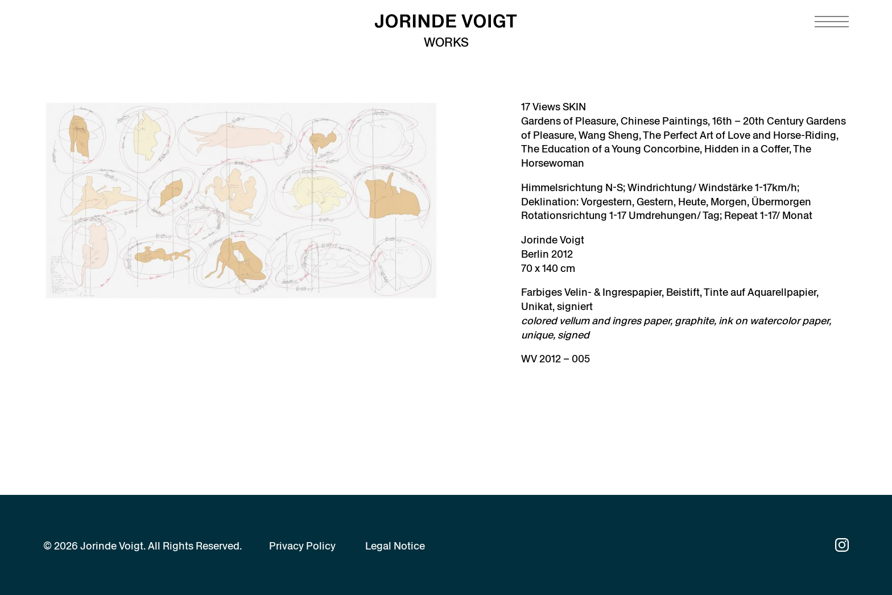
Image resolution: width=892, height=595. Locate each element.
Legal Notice (395, 546)
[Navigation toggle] (831, 21)
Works (446, 42)
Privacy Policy (302, 546)
